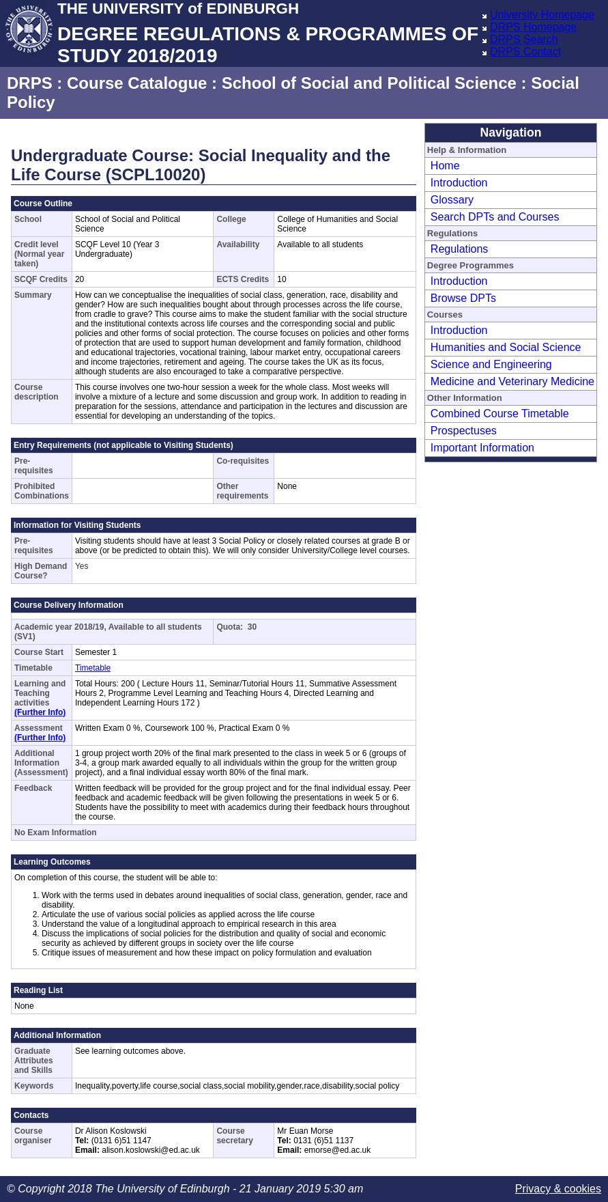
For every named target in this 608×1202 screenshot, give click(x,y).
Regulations (460, 249)
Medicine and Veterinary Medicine (512, 381)
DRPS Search (524, 39)
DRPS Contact (525, 51)
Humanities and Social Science (506, 347)
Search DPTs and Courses (495, 217)
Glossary (452, 200)
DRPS (30, 83)
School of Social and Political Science (369, 83)
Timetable (93, 668)
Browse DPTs (463, 298)
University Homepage (542, 14)
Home (445, 165)
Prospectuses (464, 430)
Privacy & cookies (558, 1188)
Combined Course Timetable (500, 413)
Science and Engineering (491, 364)
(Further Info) (40, 712)
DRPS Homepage (533, 27)
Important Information (482, 447)
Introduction (459, 182)
